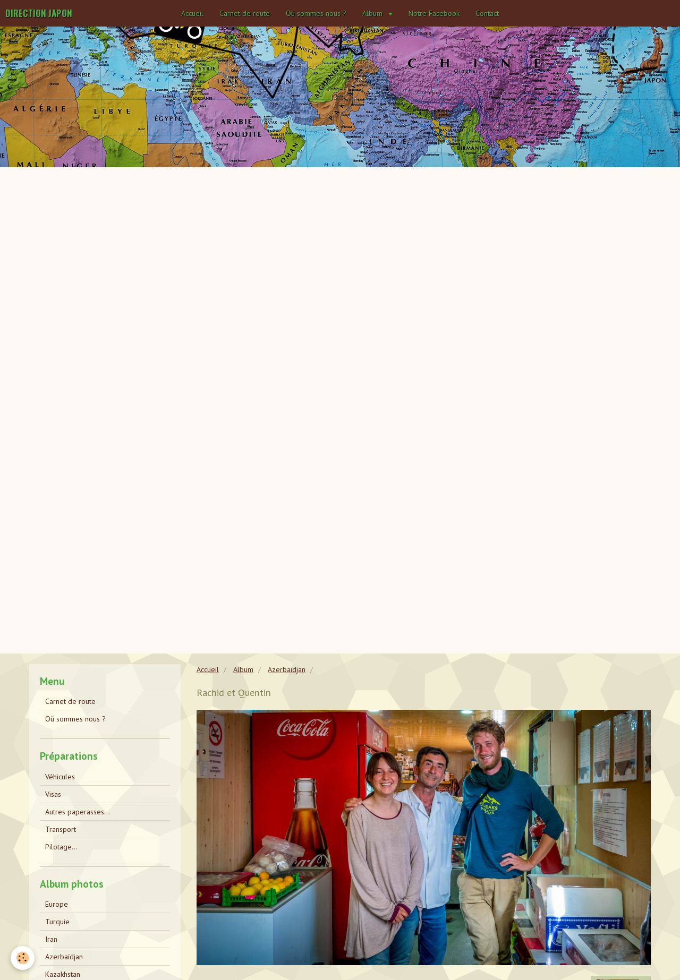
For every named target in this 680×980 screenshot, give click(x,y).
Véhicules (60, 776)
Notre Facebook (434, 13)
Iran (51, 939)
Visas (53, 794)
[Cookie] (23, 958)
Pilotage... (61, 847)
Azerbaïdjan (286, 669)
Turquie (57, 921)
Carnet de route (244, 13)
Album (373, 13)
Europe (56, 904)
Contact (487, 13)
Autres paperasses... (77, 811)
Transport (60, 829)
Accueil (192, 13)
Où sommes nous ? (316, 13)
